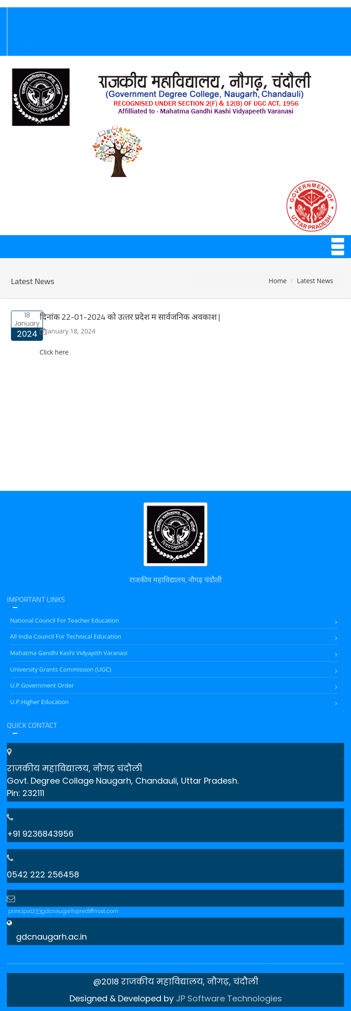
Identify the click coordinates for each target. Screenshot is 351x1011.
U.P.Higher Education (39, 702)
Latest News (32, 281)
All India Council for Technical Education (65, 636)
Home (278, 280)
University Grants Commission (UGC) (60, 669)
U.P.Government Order (42, 685)
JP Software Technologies (229, 998)
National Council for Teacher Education (64, 620)
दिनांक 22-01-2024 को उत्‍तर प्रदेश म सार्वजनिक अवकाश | (130, 317)
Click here (54, 352)
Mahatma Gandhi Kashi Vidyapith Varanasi (69, 653)
